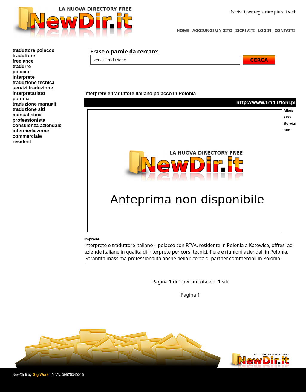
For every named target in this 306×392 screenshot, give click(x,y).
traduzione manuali (34, 104)
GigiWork (40, 375)
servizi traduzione (33, 87)
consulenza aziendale (37, 125)
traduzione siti (29, 109)
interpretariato (29, 93)
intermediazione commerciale (31, 133)
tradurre (22, 66)
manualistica (27, 114)
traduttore (24, 55)
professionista (29, 120)
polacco (21, 71)
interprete (24, 77)
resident (22, 141)
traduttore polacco (33, 50)
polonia (21, 98)
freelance (23, 61)
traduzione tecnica (33, 82)
